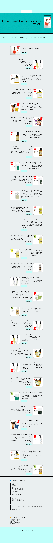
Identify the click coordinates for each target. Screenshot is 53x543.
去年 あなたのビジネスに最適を (15, 522)
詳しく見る (24, 52)
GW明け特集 (13, 521)
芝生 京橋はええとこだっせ (15, 523)
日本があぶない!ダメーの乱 (15, 520)
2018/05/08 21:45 (17, 509)
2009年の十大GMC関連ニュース (15, 519)
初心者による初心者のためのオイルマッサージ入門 (21, 22)
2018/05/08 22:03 (18, 494)
